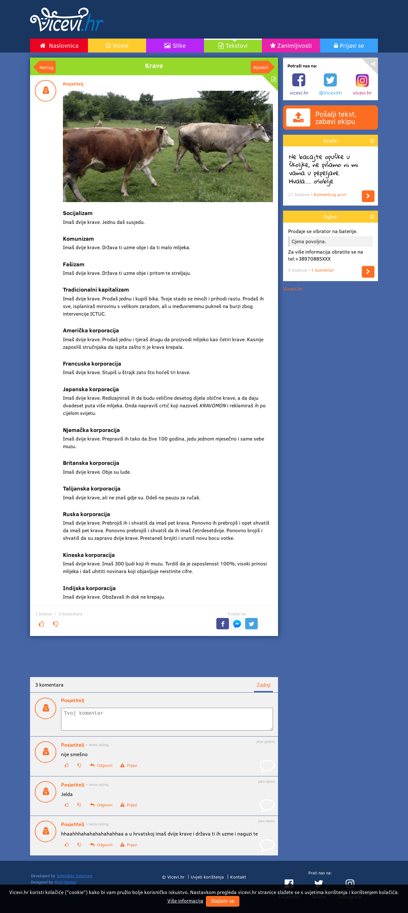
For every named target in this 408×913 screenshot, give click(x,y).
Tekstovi (237, 45)
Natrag (46, 67)
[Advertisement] (264, 19)
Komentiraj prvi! (330, 194)
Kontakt (238, 880)
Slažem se (223, 901)
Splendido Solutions (74, 879)
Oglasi (331, 216)
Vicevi (120, 45)
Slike (179, 45)
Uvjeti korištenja (207, 880)
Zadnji (263, 685)
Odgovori (101, 769)
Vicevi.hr (292, 288)
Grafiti (331, 140)
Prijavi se (352, 45)
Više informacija (185, 900)
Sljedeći (261, 67)
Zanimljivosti (294, 45)
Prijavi (128, 769)
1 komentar (322, 270)
